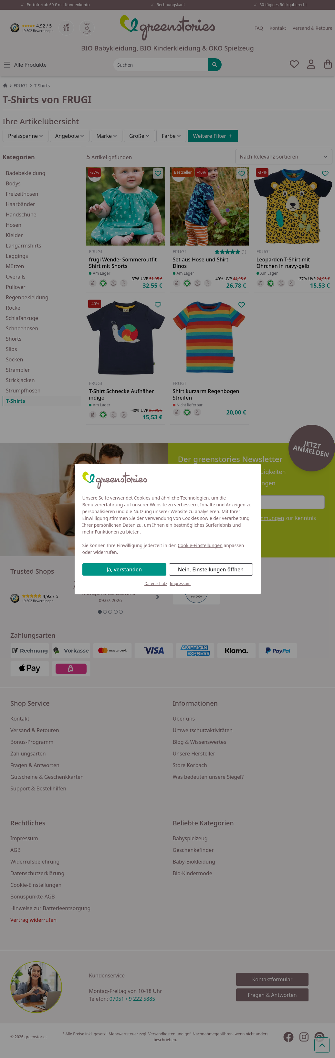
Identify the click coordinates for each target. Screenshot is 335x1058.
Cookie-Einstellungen (200, 545)
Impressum (180, 583)
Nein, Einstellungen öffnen (211, 569)
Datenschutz (155, 583)
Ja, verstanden (124, 569)
